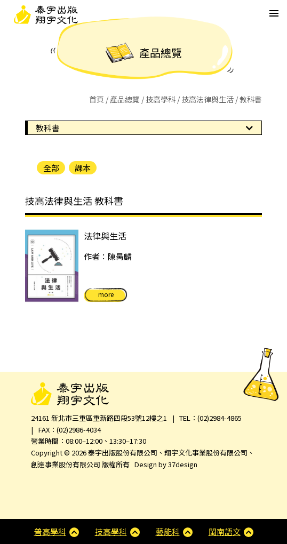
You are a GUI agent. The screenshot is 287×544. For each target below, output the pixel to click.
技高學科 (161, 99)
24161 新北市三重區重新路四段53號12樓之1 (99, 418)
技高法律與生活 (207, 99)
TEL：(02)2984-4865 (210, 418)
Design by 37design (165, 464)
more (106, 294)
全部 (51, 167)
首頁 (96, 99)
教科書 (48, 127)
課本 (83, 167)
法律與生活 (105, 235)
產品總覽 (125, 99)
